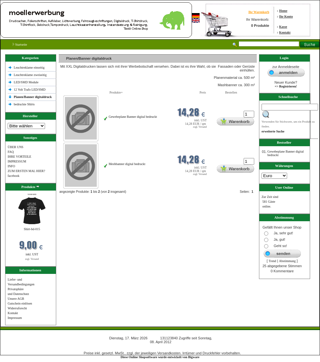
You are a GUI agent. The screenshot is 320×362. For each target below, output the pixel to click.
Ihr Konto (286, 16)
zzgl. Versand (32, 259)
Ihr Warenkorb (258, 12)
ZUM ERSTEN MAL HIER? (26, 171)
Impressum (15, 318)
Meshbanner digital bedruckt (127, 164)
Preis (203, 92)
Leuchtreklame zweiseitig (31, 75)
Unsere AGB (16, 298)
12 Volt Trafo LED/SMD (29, 89)
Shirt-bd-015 (32, 229)
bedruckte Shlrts (24, 104)
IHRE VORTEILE (19, 156)
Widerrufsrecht (17, 308)
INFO (11, 166)
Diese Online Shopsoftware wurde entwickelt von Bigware (160, 357)
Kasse (283, 26)
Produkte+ (116, 92)
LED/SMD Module (26, 82)
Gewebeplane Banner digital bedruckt (133, 116)
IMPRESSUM (17, 161)
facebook (13, 175)
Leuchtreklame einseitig (29, 67)
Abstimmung (287, 261)
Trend (272, 261)
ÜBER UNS (15, 147)
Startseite (20, 44)
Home (283, 10)
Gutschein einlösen (20, 303)
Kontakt (285, 32)
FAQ (11, 152)
